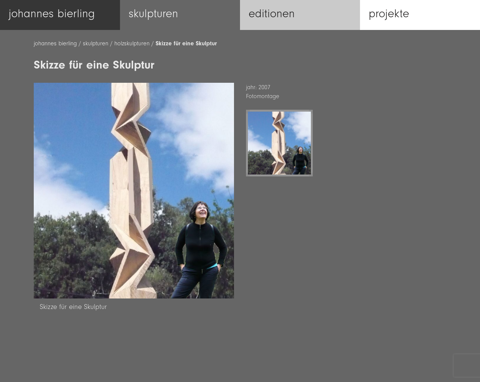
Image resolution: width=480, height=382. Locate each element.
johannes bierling (55, 43)
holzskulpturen (132, 43)
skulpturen (95, 43)
